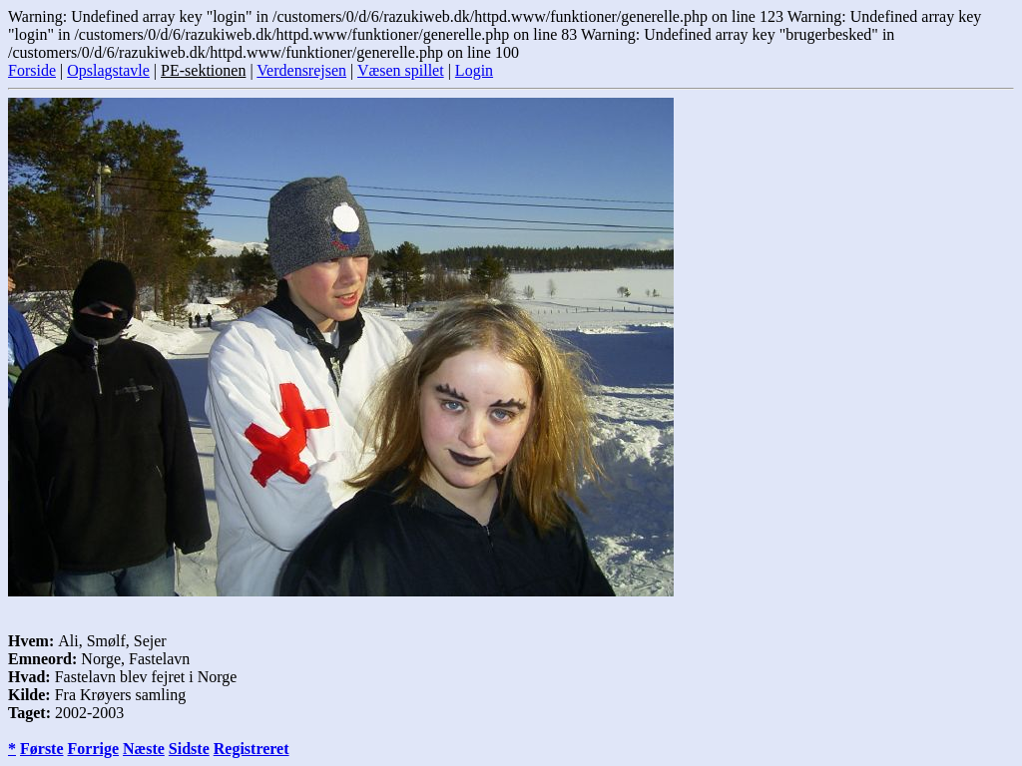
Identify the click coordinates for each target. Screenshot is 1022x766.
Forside (32, 70)
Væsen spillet (400, 70)
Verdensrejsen (301, 70)
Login (474, 70)
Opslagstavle (108, 70)
